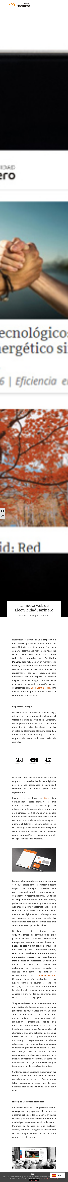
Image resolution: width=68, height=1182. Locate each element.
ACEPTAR (34, 1180)
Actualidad (43, 615)
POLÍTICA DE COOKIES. (49, 1178)
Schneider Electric (45, 975)
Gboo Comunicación (41, 687)
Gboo (46, 798)
